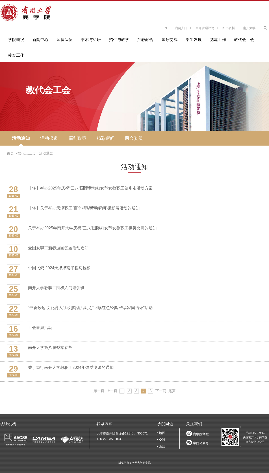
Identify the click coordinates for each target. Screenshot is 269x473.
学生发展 (194, 39)
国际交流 (169, 39)
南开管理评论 (204, 28)
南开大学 (249, 28)
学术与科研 (91, 39)
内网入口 (181, 28)
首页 (10, 153)
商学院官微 (201, 434)
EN (165, 28)
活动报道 (49, 138)
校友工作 (16, 55)
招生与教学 (119, 39)
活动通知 (21, 138)
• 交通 (161, 439)
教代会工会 (244, 39)
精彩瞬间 (106, 138)
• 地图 (161, 433)
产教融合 (145, 39)
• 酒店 (161, 446)
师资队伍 (64, 39)
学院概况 (16, 39)
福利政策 (77, 138)
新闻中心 (40, 39)
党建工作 (218, 39)
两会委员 (134, 138)
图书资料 (228, 28)
